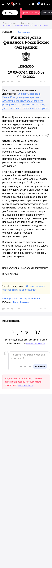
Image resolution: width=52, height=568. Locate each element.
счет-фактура (10, 298)
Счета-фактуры (21, 302)
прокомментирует (35, 343)
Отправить (40, 366)
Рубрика (6, 302)
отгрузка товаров (30, 298)
